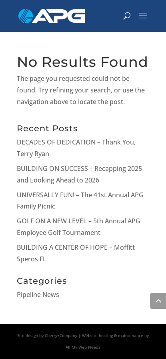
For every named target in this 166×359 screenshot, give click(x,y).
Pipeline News (38, 294)
